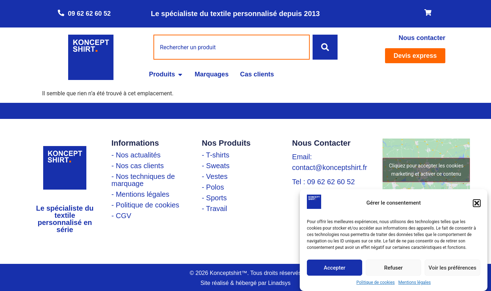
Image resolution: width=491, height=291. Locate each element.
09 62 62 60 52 (89, 13)
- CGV (121, 216)
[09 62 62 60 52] (61, 13)
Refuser (393, 268)
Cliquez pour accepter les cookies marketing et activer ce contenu (426, 170)
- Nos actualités (136, 155)
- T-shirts (215, 155)
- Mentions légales (140, 194)
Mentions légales (414, 282)
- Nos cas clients (137, 166)
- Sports (214, 198)
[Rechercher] (325, 47)
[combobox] (231, 47)
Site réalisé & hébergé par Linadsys (246, 283)
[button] (476, 203)
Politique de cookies (375, 282)
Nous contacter (422, 37)
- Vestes (214, 176)
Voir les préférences (452, 268)
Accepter (334, 268)
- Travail (214, 208)
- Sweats (215, 166)
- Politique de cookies (145, 205)
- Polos (213, 187)
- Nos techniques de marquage (143, 179)
